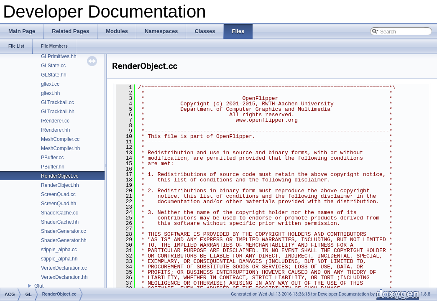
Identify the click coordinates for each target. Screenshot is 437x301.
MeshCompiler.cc (60, 139)
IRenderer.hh (55, 130)
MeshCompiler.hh (60, 148)
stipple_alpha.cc (59, 250)
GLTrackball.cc (57, 102)
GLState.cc (53, 66)
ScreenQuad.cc (58, 194)
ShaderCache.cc (59, 213)
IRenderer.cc (55, 121)
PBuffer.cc (52, 158)
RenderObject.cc (59, 176)
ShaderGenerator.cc (63, 231)
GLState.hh (53, 75)
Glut (38, 286)
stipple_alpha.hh (59, 259)
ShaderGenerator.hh (64, 240)
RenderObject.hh (60, 185)
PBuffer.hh (52, 167)
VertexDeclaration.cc (64, 268)
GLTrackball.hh (57, 112)
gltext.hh (50, 93)
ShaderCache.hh (60, 222)
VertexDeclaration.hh (64, 277)
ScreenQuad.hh (58, 204)
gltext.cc (50, 84)
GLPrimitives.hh (59, 56)
